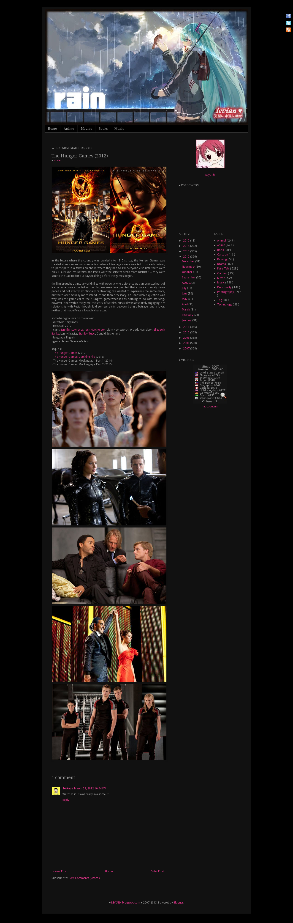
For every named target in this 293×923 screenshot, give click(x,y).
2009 (186, 337)
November (189, 266)
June (185, 293)
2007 (186, 348)
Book (221, 250)
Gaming (222, 273)
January (187, 320)
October (187, 272)
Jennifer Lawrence (72, 329)
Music (119, 128)
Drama (222, 264)
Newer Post (60, 871)
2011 (186, 327)
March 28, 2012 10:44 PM (90, 788)
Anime (69, 128)
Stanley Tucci (87, 333)
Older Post (157, 871)
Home (52, 128)
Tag (220, 300)
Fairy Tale (223, 268)
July (184, 288)
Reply (65, 800)
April (185, 304)
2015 (186, 240)
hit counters (210, 406)
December (188, 261)
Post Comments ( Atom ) (84, 878)
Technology (225, 304)
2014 (186, 245)
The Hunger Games (65, 352)
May (185, 298)
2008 (186, 343)
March (186, 309)
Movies (86, 128)
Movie (57, 160)
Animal (222, 240)
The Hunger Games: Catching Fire (74, 356)
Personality (224, 287)
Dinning (222, 259)
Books (103, 128)
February (188, 314)
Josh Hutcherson (95, 329)
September (189, 277)
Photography (226, 292)
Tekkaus (67, 788)
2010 (186, 332)
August (186, 282)
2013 (186, 251)
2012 (186, 256)
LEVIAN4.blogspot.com (125, 902)
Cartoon (223, 254)
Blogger (178, 902)
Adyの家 (210, 174)
